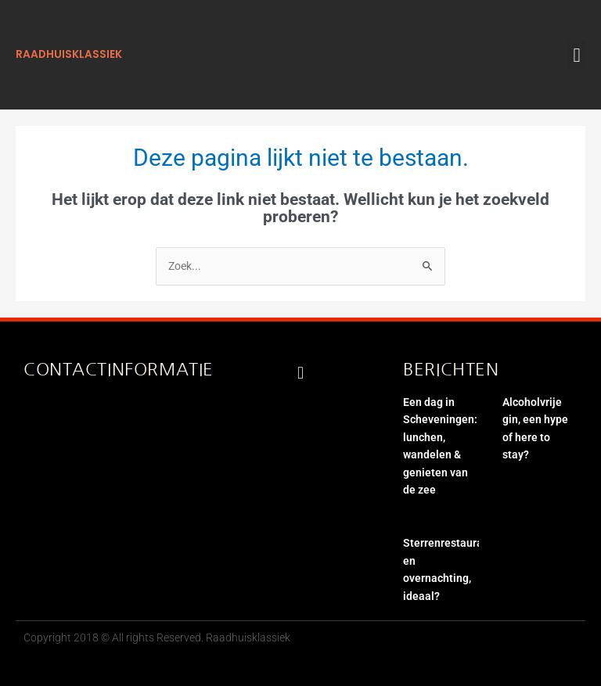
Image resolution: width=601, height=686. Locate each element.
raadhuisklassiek (69, 54)
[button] (576, 55)
